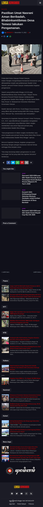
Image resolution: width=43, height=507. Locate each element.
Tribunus (31, 504)
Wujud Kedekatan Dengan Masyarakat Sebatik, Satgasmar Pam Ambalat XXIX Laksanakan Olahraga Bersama (24, 367)
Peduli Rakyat (21, 504)
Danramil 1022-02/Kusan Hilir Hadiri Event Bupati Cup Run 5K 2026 (31, 213)
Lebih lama (36, 272)
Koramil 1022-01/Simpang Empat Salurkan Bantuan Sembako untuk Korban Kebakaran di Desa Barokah (31, 197)
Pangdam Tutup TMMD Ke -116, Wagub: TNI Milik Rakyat (25, 378)
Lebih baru (6, 272)
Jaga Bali (12, 504)
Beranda (4, 9)
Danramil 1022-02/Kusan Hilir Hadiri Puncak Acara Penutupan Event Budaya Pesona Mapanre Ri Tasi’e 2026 (31, 180)
